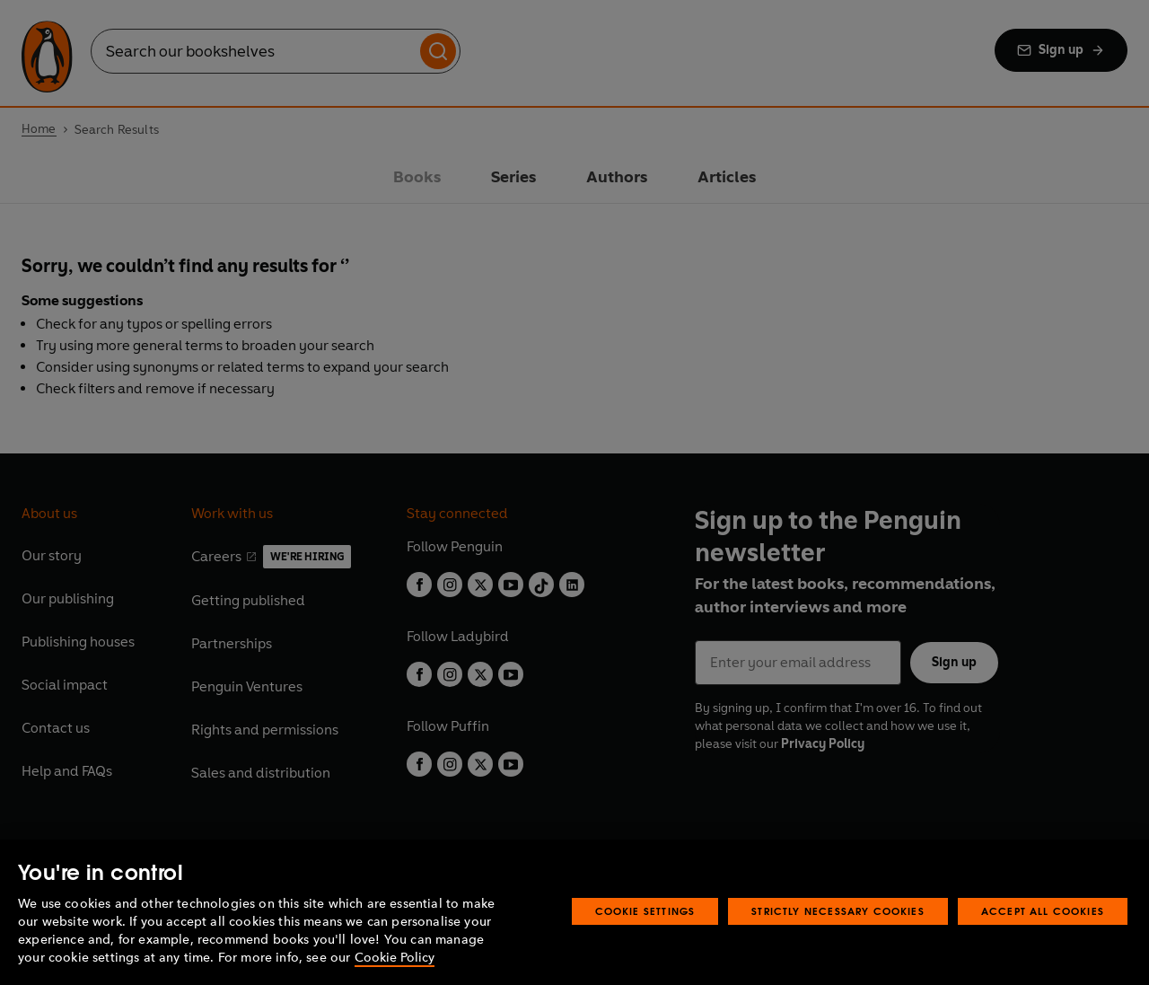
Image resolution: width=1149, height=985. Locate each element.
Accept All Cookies (1042, 911)
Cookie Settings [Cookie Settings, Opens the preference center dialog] (645, 911)
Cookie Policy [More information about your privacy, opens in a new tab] (394, 957)
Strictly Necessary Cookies (838, 911)
